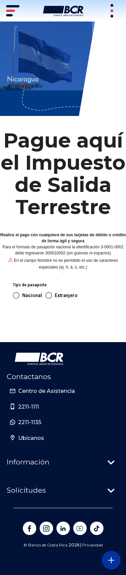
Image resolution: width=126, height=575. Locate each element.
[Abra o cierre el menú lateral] (111, 560)
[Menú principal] (13, 11)
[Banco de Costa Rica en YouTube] (80, 528)
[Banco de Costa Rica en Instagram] (46, 528)
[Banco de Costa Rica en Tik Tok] (96, 528)
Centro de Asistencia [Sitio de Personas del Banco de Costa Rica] (46, 391)
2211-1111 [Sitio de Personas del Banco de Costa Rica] (28, 407)
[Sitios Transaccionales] (112, 11)
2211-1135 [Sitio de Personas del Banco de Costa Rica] (29, 422)
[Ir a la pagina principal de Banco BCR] (39, 359)
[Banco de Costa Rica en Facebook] (29, 528)
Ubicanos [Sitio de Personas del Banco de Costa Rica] (31, 438)
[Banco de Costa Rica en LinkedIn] (63, 528)
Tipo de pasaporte (30, 285)
